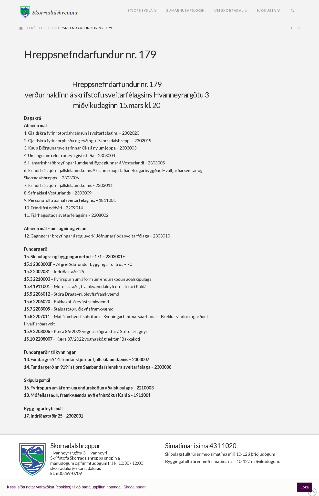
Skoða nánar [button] (134, 487)
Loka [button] (304, 487)
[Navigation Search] (292, 11)
